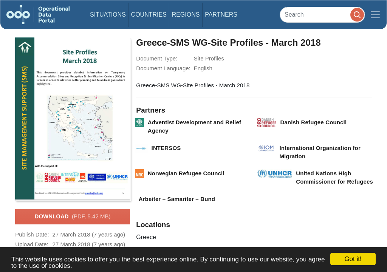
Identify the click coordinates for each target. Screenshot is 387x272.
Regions (186, 14)
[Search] (322, 14)
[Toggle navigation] (375, 15)
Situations (108, 14)
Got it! (352, 259)
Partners (221, 14)
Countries (149, 14)
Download (73, 216)
